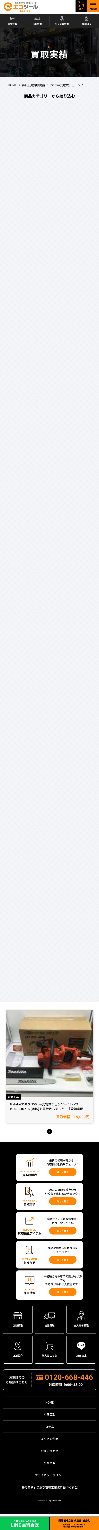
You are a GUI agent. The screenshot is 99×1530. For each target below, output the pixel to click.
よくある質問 (49, 1442)
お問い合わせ (49, 1454)
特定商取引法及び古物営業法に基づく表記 (49, 1491)
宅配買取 (49, 1418)
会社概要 (49, 1467)
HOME (49, 1406)
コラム (49, 1430)
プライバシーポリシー (49, 1479)
